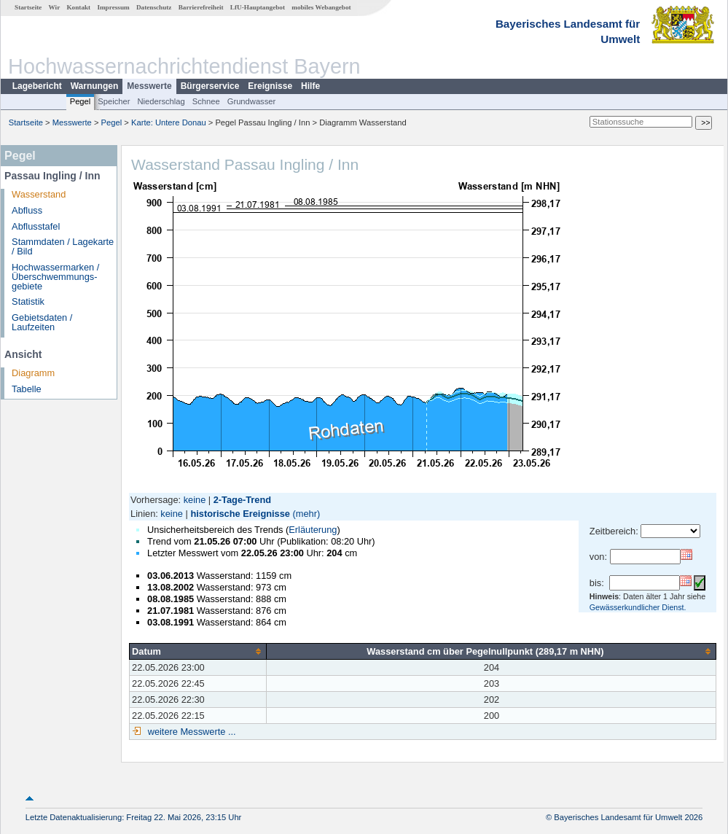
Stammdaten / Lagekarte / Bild (63, 246)
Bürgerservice (210, 86)
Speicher (114, 101)
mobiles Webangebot (321, 7)
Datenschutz (154, 7)
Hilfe (310, 86)
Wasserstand (39, 194)
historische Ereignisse (240, 513)
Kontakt (78, 7)
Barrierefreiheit (201, 7)
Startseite (28, 7)
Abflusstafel (36, 226)
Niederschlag (160, 101)
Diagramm (33, 372)
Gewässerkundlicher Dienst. (638, 607)
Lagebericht (37, 86)
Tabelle (27, 388)
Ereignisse (270, 86)
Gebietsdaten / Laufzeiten (42, 322)
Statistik (28, 301)
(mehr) (307, 513)
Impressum (113, 7)
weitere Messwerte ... (190, 731)
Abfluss (27, 210)
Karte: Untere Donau (168, 122)
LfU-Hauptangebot (257, 7)
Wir (54, 7)
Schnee (206, 101)
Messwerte (149, 86)
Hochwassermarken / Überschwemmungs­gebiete (55, 277)
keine (195, 499)
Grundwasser (251, 101)
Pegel (80, 101)
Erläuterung (313, 529)
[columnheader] (198, 651)
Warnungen (95, 86)
